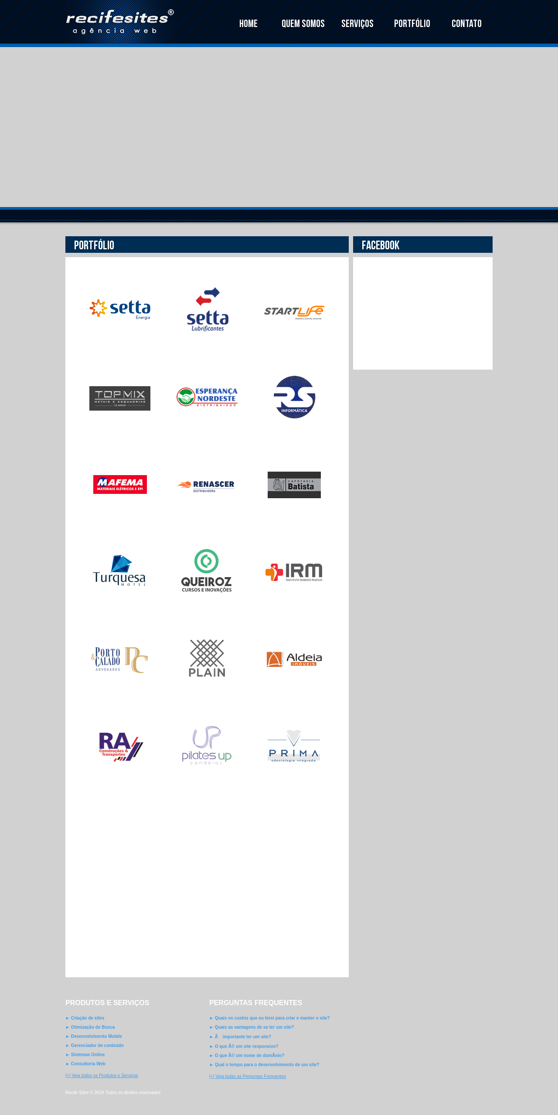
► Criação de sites (84, 1018)
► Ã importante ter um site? (240, 1036)
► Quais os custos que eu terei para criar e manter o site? (269, 1018)
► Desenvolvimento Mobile (93, 1036)
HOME (248, 23)
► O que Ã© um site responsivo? (243, 1046)
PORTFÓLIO (412, 23)
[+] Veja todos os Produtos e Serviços (101, 1075)
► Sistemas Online (85, 1054)
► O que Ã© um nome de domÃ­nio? (246, 1055)
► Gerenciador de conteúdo (94, 1045)
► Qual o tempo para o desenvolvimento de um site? (264, 1064)
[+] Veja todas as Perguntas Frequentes (247, 1076)
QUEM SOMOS (303, 23)
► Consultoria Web (85, 1063)
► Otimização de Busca (90, 1027)
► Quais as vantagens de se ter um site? (251, 1027)
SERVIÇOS (357, 23)
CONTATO (467, 23)
